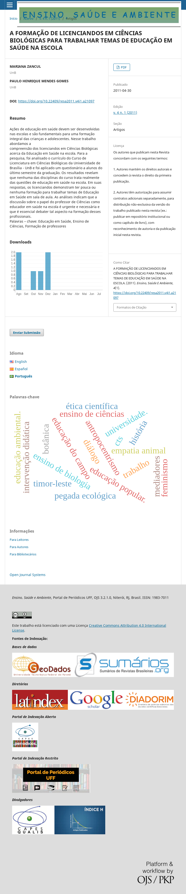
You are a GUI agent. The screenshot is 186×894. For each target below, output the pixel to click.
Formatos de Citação (132, 307)
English (21, 361)
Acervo (28, 18)
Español (21, 369)
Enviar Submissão (26, 332)
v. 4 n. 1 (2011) (49, 18)
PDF (123, 67)
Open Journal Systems (28, 574)
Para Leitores (19, 539)
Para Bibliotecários (23, 554)
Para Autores (19, 547)
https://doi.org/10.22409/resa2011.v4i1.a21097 (56, 101)
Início (13, 18)
